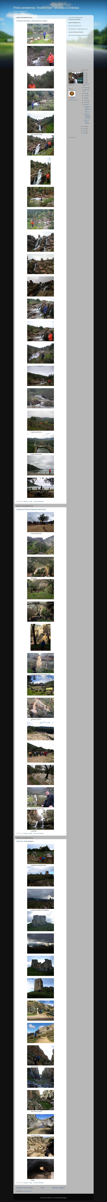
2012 (84, 126)
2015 (84, 77)
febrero (86, 102)
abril (85, 98)
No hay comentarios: (38, 501)
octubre (86, 87)
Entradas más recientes (24, 1188)
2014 (84, 80)
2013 (84, 82)
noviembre (86, 84)
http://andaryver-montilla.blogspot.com (78, 29)
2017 (84, 73)
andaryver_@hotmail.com (75, 25)
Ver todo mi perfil (73, 100)
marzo (85, 100)
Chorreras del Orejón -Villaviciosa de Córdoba (31, 21)
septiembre (87, 89)
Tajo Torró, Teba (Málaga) (24, 841)
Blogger (64, 1197)
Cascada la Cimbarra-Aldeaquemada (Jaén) (31, 509)
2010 (84, 130)
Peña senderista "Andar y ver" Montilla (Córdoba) (46, 7)
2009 (84, 133)
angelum (72, 97)
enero (85, 104)
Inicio (42, 1188)
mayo (85, 95)
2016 (84, 75)
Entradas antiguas (58, 1188)
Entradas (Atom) (27, 1191)
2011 (84, 128)
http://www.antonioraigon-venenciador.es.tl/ (79, 35)
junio (85, 93)
